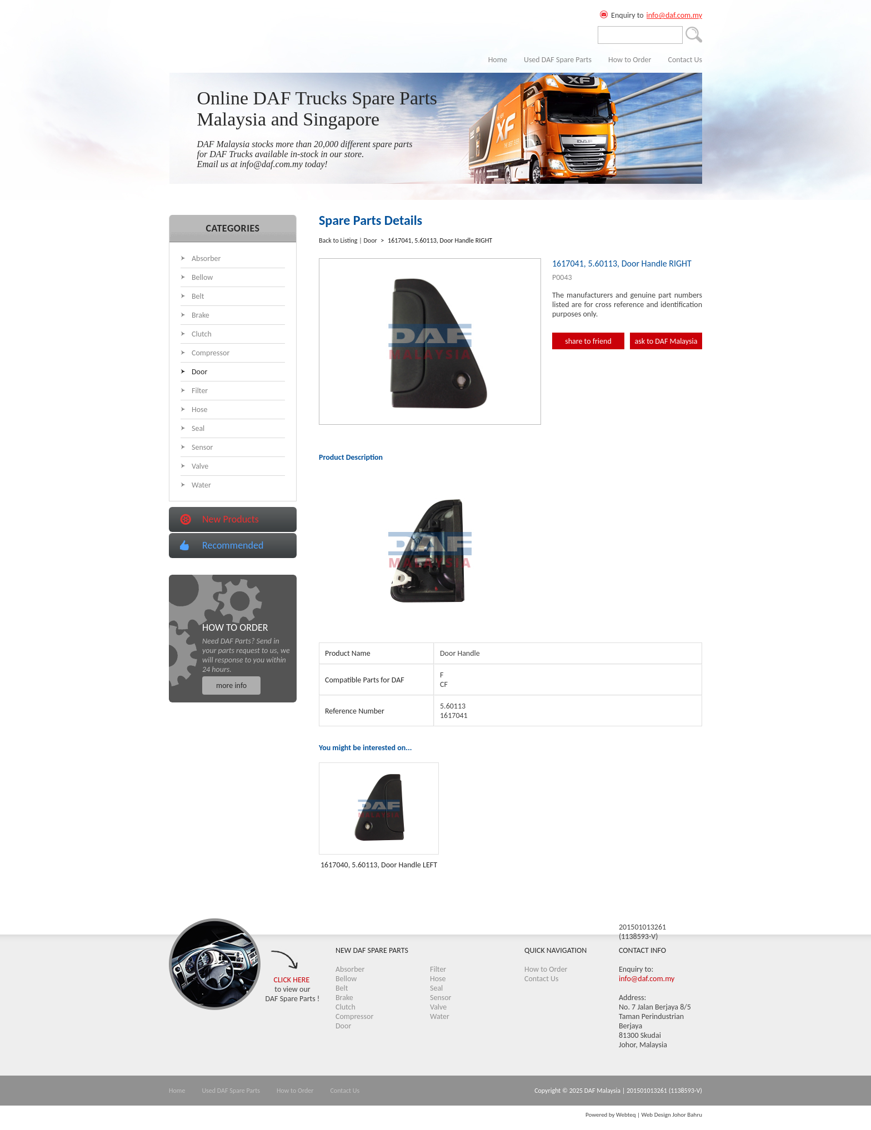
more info (231, 685)
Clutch (202, 334)
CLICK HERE (292, 980)
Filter (200, 390)
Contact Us (685, 59)
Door (199, 371)
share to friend (588, 341)
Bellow (202, 277)
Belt (198, 296)
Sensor (202, 447)
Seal (198, 428)
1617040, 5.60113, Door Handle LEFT (379, 865)
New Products (230, 519)
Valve (200, 466)
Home (497, 59)
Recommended (232, 545)
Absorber (206, 258)
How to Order (630, 59)
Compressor (210, 353)
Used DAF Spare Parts (558, 59)
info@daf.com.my (674, 15)
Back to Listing (338, 240)
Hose (200, 409)
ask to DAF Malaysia (666, 341)
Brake (200, 315)
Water (201, 485)
